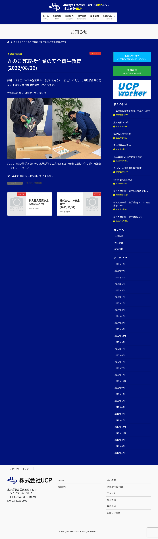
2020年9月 (119, 387)
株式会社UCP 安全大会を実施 (127, 156)
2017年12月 (120, 426)
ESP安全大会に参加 (122, 179)
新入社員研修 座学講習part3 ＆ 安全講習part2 (131, 204)
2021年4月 (119, 374)
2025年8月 (119, 277)
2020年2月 (119, 394)
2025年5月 (119, 290)
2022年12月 (120, 335)
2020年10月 (120, 381)
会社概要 (111, 480)
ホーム (61, 480)
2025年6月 (119, 283)
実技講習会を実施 (122, 145)
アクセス (111, 493)
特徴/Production (115, 486)
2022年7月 (119, 348)
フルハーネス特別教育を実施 (127, 168)
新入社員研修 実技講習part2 (128, 216)
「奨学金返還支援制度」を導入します (131, 111)
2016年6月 (119, 446)
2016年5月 (119, 452)
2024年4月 (119, 316)
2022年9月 (119, 342)
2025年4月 (119, 296)
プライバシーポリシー (20, 468)
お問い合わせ (113, 512)
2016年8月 (119, 439)
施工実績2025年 (121, 122)
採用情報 (111, 506)
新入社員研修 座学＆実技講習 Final (131, 190)
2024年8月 (119, 309)
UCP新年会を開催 (122, 133)
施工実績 (118, 242)
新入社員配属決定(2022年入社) (39, 202)
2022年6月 (119, 355)
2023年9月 (119, 329)
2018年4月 (119, 420)
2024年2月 (119, 322)
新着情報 (38, 183)
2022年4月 (119, 361)
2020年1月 (119, 400)
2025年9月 (119, 270)
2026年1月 (119, 264)
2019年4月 (119, 407)
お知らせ (95, 53)
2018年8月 (119, 413)
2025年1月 (119, 303)
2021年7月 (119, 368)
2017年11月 (120, 433)
